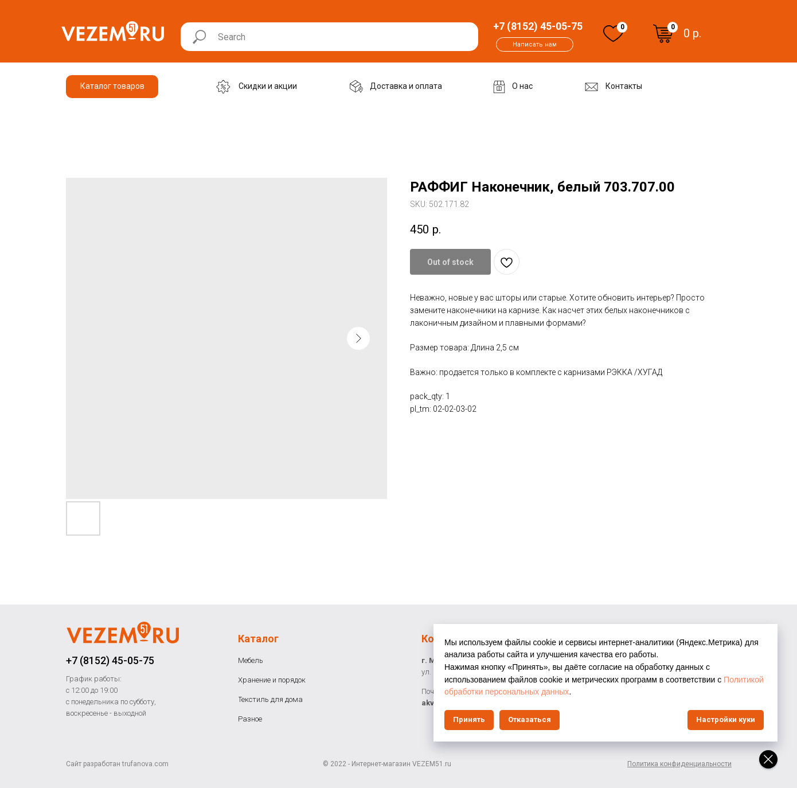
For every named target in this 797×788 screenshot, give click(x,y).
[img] (613, 34)
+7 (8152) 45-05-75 (110, 660)
